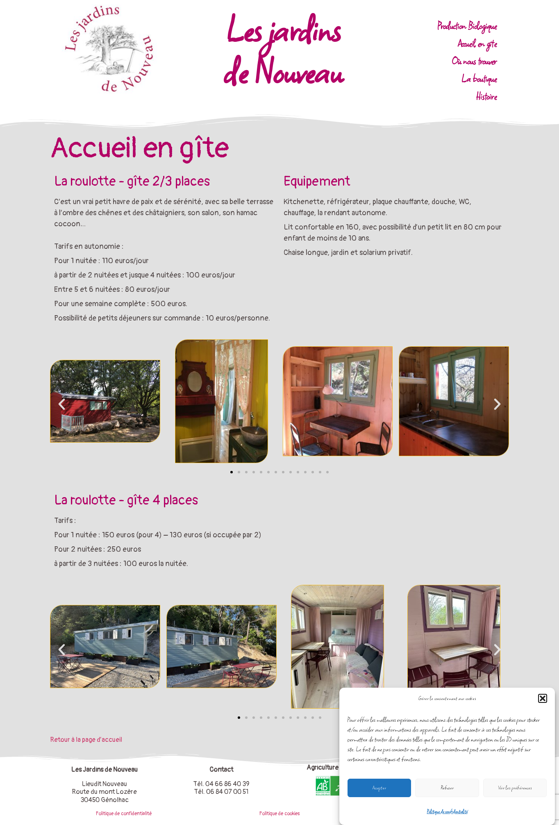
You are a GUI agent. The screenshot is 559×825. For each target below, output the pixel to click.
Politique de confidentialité (447, 812)
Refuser (447, 788)
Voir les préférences (515, 788)
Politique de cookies (279, 814)
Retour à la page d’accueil (86, 740)
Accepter (379, 788)
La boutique (479, 79)
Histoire (486, 97)
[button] (543, 698)
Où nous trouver (474, 61)
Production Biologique (467, 26)
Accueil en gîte (477, 44)
